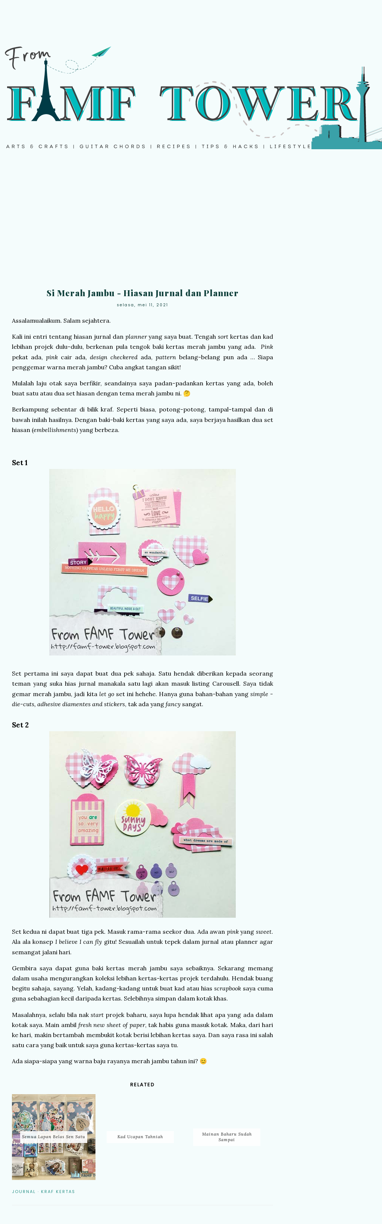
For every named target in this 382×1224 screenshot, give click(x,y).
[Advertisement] (191, 224)
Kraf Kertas (58, 1192)
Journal (24, 1192)
